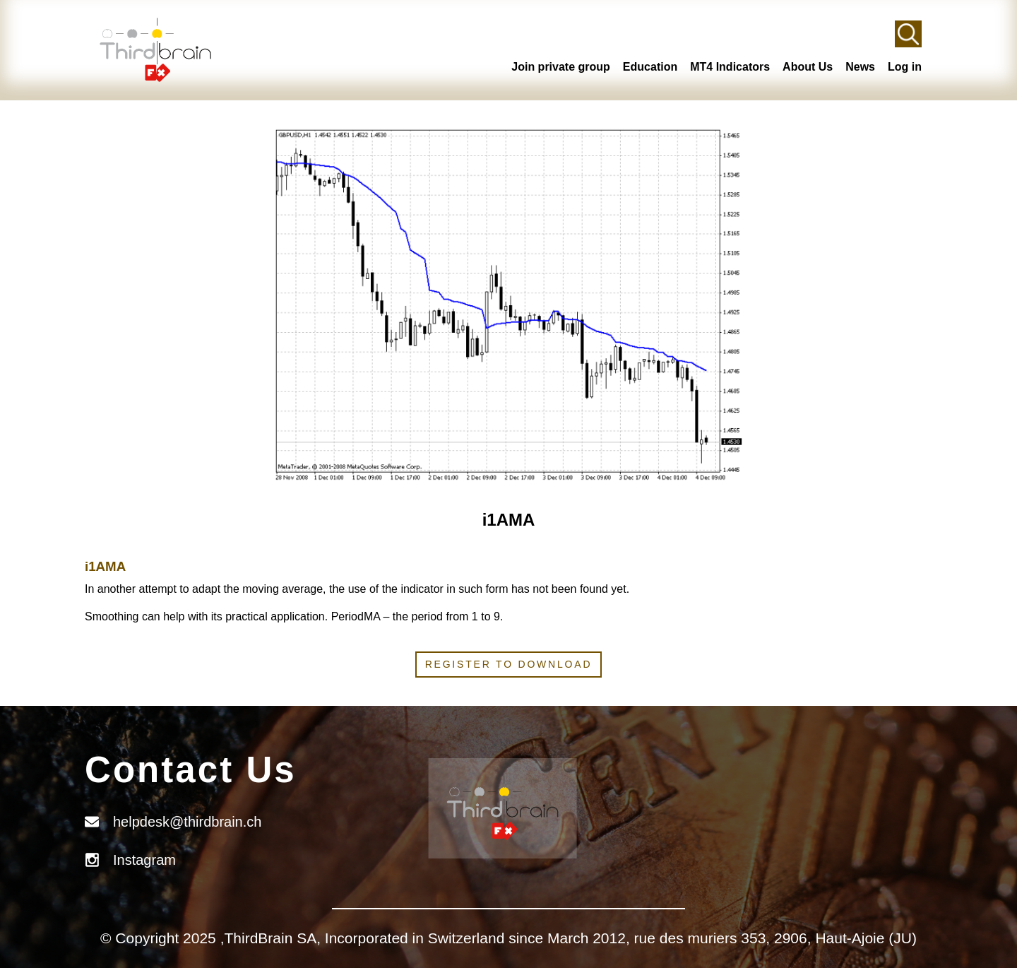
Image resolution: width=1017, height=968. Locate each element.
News (860, 67)
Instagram (144, 860)
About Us (808, 67)
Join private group (560, 67)
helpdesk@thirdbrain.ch (187, 822)
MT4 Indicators (730, 67)
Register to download (509, 664)
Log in (905, 67)
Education (650, 67)
